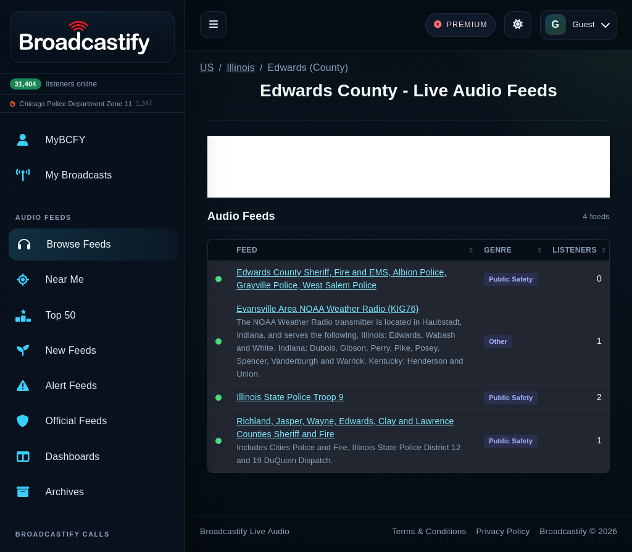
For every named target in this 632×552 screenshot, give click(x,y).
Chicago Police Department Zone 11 (76, 103)
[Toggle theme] (517, 24)
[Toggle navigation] (213, 24)
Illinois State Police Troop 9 (290, 397)
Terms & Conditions (429, 531)
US (207, 67)
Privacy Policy (503, 531)
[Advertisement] (408, 167)
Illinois (241, 67)
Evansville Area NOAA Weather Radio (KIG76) (327, 309)
